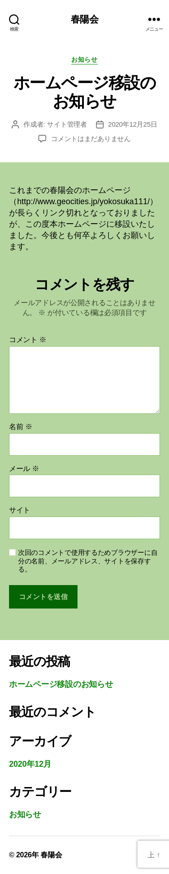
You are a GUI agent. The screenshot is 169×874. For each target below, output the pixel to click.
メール (24, 468)
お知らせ (84, 59)
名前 (20, 426)
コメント (27, 339)
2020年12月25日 (132, 124)
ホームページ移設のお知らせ (61, 684)
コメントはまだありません (91, 138)
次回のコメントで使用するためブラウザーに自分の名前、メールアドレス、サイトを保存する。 (87, 561)
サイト (19, 510)
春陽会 (84, 19)
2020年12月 (30, 764)
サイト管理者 (67, 124)
